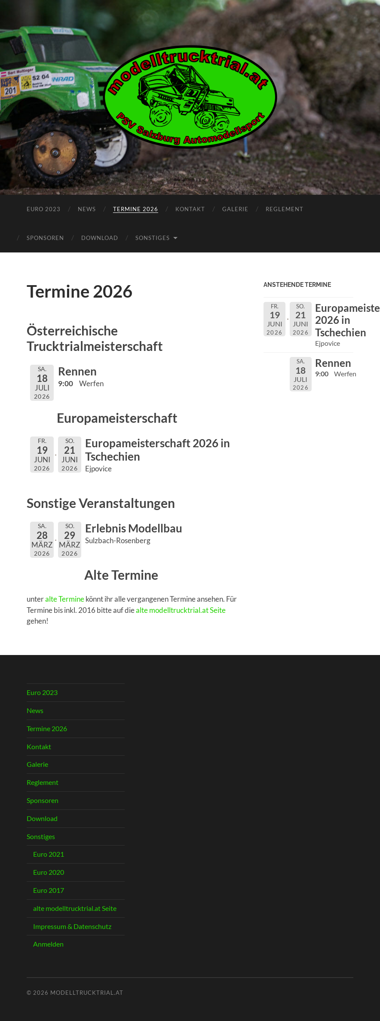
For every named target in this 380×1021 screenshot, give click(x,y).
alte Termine (64, 598)
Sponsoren (45, 237)
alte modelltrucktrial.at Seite (181, 610)
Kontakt (190, 209)
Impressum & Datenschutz (72, 926)
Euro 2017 (48, 890)
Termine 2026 (135, 209)
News (87, 209)
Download (99, 237)
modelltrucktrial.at (86, 992)
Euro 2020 (48, 872)
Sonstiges (152, 237)
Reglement (284, 209)
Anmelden (48, 944)
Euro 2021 (48, 854)
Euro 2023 (44, 209)
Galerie (235, 209)
